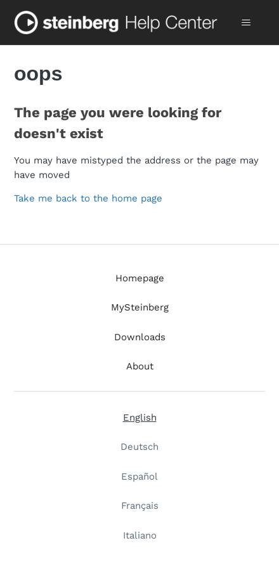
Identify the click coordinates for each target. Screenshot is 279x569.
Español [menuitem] (139, 476)
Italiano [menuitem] (140, 535)
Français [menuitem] (140, 505)
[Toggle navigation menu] (245, 23)
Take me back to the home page (88, 198)
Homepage (139, 278)
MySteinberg (140, 307)
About (139, 366)
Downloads (139, 337)
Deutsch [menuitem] (139, 446)
